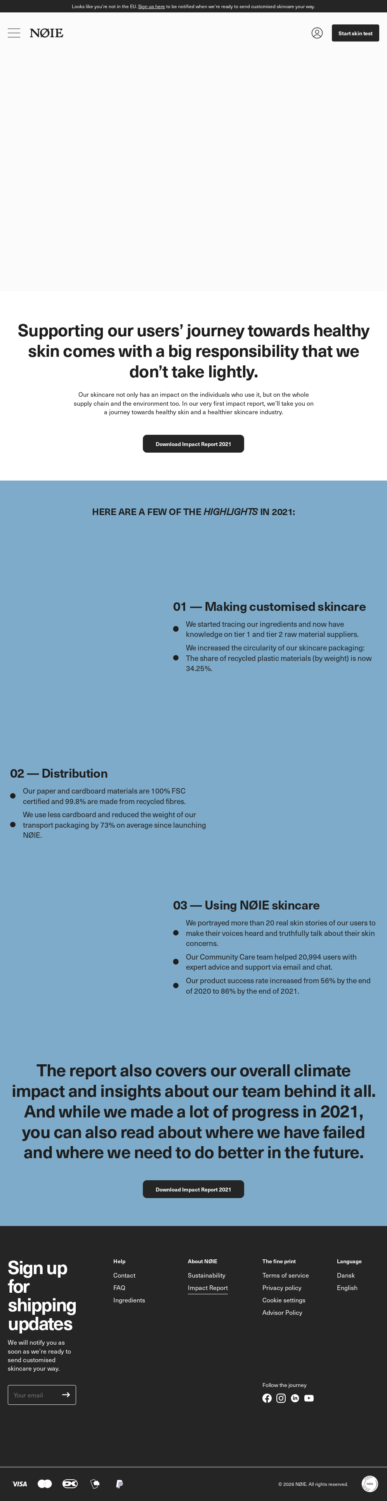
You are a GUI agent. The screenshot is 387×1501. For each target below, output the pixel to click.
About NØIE (202, 1261)
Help (119, 1261)
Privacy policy (282, 1287)
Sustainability (207, 1275)
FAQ (119, 1287)
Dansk (346, 1275)
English (347, 1287)
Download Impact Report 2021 (193, 444)
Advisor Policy (282, 1312)
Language (349, 1261)
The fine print (279, 1261)
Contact (124, 1275)
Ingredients (129, 1299)
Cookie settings (283, 1299)
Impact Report (208, 1287)
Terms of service (285, 1275)
